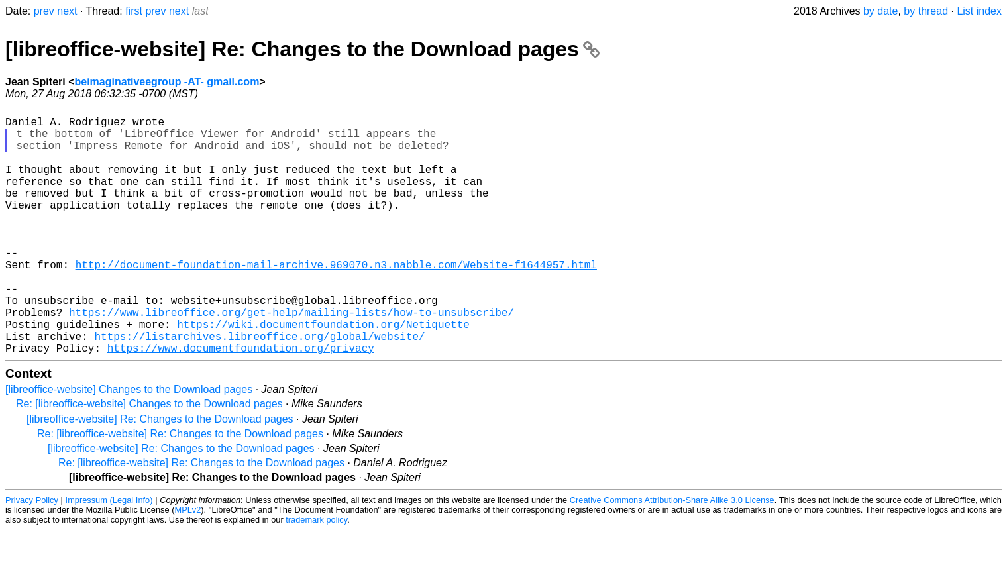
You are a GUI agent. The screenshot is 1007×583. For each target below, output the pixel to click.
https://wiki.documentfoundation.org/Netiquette (323, 371)
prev (44, 11)
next (67, 11)
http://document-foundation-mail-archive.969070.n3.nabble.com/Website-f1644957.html (336, 299)
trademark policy (316, 573)
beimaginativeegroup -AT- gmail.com (167, 81)
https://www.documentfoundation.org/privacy (240, 401)
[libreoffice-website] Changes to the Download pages (128, 442)
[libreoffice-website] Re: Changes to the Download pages (302, 49)
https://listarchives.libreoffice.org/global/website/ (259, 386)
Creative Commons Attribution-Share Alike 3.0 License (672, 553)
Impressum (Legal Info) (109, 553)
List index (979, 11)
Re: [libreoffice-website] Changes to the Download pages (149, 456)
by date (880, 11)
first (133, 11)
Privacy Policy (31, 553)
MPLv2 (188, 563)
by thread (926, 11)
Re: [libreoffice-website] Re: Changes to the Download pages (180, 486)
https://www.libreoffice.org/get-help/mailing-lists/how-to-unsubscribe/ (291, 357)
